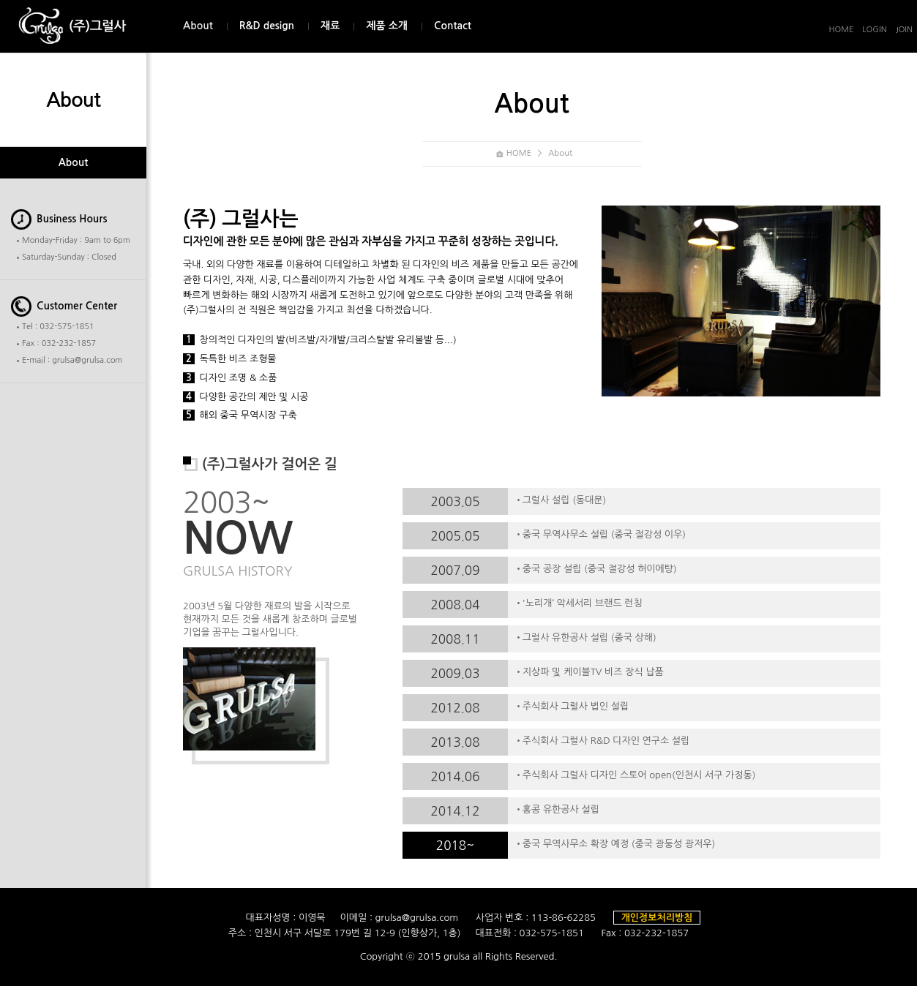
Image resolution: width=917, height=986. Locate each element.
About (198, 25)
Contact (452, 25)
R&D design (266, 25)
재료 (330, 25)
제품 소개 (387, 25)
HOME (841, 30)
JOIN (904, 30)
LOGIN (874, 30)
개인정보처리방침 (657, 917)
